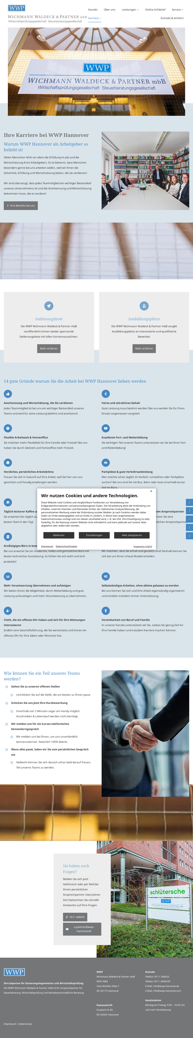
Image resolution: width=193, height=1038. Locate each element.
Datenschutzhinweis (66, 546)
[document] (96, 512)
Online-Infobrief (155, 9)
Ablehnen (58, 535)
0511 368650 (161, 976)
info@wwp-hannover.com (167, 990)
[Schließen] (151, 491)
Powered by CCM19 (143, 546)
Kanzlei (92, 9)
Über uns (109, 9)
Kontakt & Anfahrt (172, 18)
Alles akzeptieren (132, 535)
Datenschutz (25, 1023)
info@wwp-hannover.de (166, 986)
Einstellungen (94, 535)
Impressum (47, 546)
